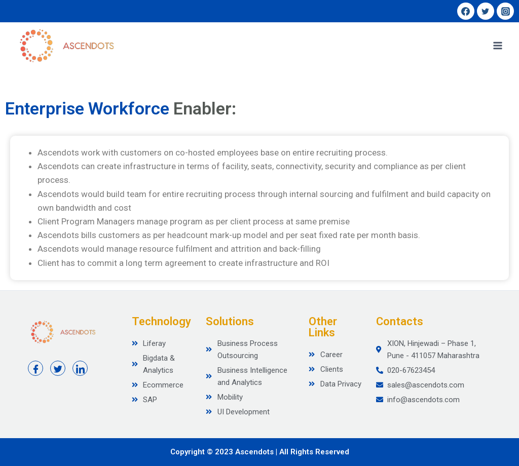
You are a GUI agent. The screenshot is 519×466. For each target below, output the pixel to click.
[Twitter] (485, 11)
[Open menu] (497, 45)
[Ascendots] (66, 45)
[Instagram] (505, 11)
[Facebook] (465, 11)
